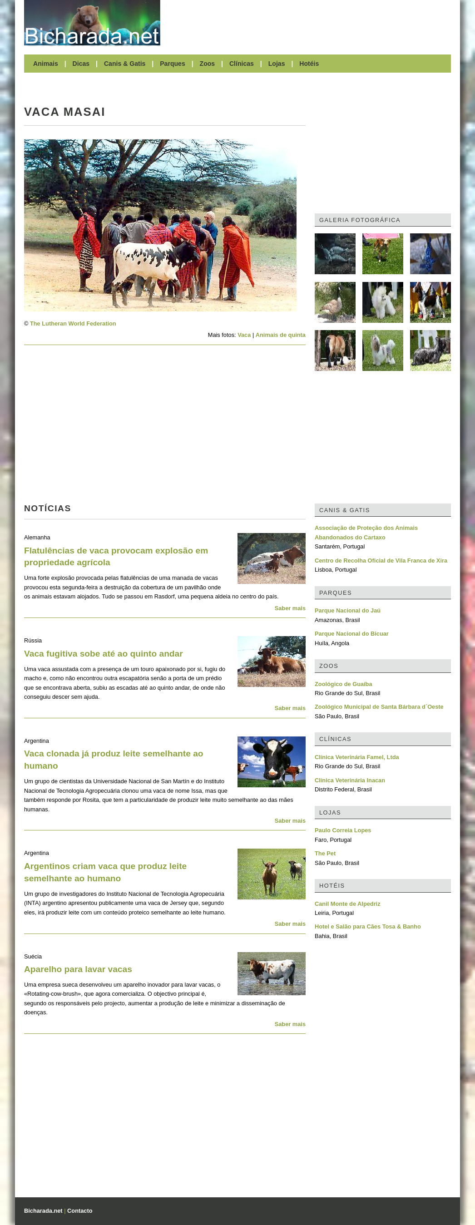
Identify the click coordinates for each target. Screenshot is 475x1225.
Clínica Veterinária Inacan (350, 780)
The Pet (325, 853)
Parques (172, 63)
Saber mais (290, 608)
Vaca (244, 334)
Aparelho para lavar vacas (78, 969)
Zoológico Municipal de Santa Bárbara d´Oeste (379, 706)
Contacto (79, 1210)
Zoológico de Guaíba (343, 684)
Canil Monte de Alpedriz (348, 903)
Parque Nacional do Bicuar (352, 633)
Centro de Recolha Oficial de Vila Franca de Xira (381, 560)
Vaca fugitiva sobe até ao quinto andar (103, 653)
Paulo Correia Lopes (343, 830)
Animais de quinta (281, 334)
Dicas (81, 63)
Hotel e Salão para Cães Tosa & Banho (368, 926)
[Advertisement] (310, 22)
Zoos (207, 63)
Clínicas (241, 63)
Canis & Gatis (125, 63)
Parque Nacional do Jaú (348, 610)
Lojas (276, 63)
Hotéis (309, 63)
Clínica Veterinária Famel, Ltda (357, 757)
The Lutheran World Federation (73, 323)
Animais (45, 63)
